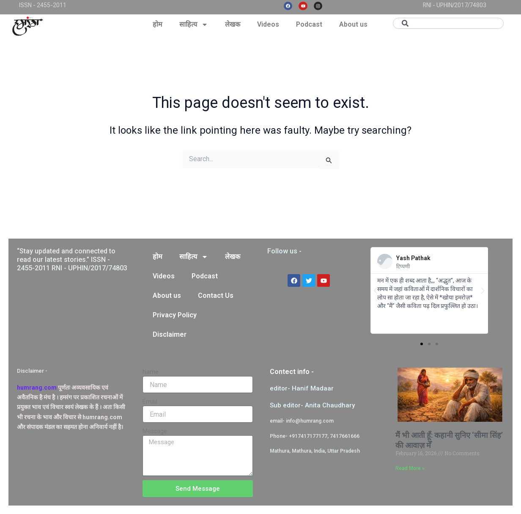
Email (150, 401)
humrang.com (37, 387)
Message (155, 431)
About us (353, 24)
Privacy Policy (175, 315)
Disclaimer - (32, 371)
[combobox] (448, 23)
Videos (268, 24)
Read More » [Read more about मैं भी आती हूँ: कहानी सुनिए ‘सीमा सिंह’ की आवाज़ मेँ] (410, 468)
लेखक (232, 24)
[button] (375, 290)
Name (151, 371)
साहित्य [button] (193, 24)
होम (157, 24)
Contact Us (215, 295)
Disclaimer (169, 334)
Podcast (309, 24)
